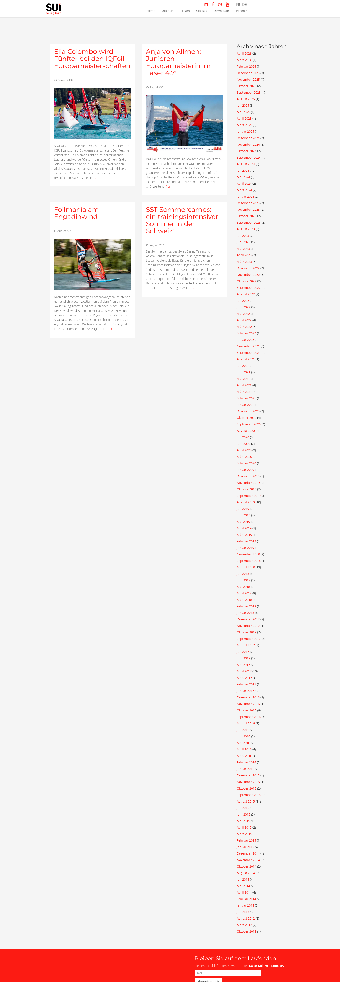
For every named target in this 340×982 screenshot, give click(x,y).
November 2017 (248, 626)
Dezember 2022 (248, 268)
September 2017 (249, 639)
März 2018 (244, 600)
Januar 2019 (245, 548)
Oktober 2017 (246, 632)
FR (238, 4)
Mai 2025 (243, 112)
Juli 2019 (243, 509)
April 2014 (244, 892)
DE (244, 4)
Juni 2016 (243, 736)
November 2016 (248, 704)
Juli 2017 (243, 652)
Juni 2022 (243, 307)
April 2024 (244, 183)
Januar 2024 (245, 196)
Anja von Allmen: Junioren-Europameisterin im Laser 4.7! (178, 62)
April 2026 (244, 53)
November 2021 (248, 346)
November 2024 (248, 144)
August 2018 (246, 567)
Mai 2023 (243, 248)
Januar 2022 (245, 340)
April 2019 (244, 528)
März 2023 (244, 261)
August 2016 (246, 723)
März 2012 (244, 925)
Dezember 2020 (248, 411)
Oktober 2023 (246, 216)
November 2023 (248, 209)
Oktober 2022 (246, 281)
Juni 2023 (243, 242)
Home (151, 11)
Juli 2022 (243, 301)
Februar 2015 (246, 840)
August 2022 (246, 294)
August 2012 (246, 918)
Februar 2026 (246, 66)
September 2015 (249, 795)
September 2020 (249, 424)
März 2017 (244, 678)
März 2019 (244, 535)
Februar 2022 (246, 333)
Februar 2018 (246, 606)
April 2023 (244, 255)
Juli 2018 (243, 574)
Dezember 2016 (248, 697)
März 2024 (244, 190)
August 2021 (246, 359)
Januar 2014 (245, 905)
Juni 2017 (243, 658)
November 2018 (248, 554)
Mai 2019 (243, 522)
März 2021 (244, 392)
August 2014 (246, 873)
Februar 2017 (246, 684)
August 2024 (246, 164)
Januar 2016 (245, 769)
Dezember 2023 (248, 203)
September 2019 (249, 496)
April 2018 (244, 593)
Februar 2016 (246, 762)
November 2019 (248, 483)
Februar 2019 (246, 541)
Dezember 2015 (248, 775)
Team (186, 11)
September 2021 (249, 353)
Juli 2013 (243, 912)
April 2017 (244, 671)
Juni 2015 (243, 814)
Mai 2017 (243, 665)
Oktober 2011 (246, 931)
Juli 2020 (243, 437)
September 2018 (249, 561)
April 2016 (244, 749)
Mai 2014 (243, 886)
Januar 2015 (245, 847)
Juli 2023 (243, 235)
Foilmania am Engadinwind (76, 213)
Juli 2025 (243, 105)
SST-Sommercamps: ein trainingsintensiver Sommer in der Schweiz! (182, 220)
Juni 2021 (243, 372)
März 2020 (244, 457)
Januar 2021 (245, 405)
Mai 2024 (243, 177)
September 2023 (249, 222)
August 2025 (246, 99)
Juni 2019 (243, 515)
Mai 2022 (243, 314)
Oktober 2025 (246, 86)
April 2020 (244, 450)
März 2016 (244, 756)
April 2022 (244, 320)
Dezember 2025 (248, 73)
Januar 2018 (245, 613)
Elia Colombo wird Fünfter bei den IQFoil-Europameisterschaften (92, 58)
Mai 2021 (243, 379)
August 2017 (246, 645)
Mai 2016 (243, 743)
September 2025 (249, 92)
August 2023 (246, 229)
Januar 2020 (245, 470)
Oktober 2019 (246, 489)
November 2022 (248, 274)
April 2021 (244, 385)
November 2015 (248, 782)
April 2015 (244, 827)
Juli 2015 (243, 808)
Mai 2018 (243, 587)
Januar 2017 (245, 691)
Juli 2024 (243, 170)
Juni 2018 (243, 580)
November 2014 (248, 860)
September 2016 (249, 717)
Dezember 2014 (248, 853)
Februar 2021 (246, 398)
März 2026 (244, 60)
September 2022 (249, 287)
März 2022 (244, 327)
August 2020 (246, 431)
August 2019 (246, 502)
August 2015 (246, 801)
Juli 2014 (243, 879)
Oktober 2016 (246, 710)
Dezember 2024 (248, 138)
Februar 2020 (246, 463)
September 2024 (249, 157)
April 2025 (244, 118)
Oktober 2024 (246, 151)
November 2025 (248, 79)
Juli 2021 (243, 366)
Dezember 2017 (248, 619)
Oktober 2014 (246, 866)
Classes (201, 11)
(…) (96, 178)
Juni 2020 (243, 444)
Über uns (168, 11)
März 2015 (244, 834)
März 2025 (244, 125)
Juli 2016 (243, 730)
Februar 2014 (246, 899)
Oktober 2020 (246, 418)
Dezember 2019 (248, 476)
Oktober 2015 (246, 788)
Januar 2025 (245, 131)
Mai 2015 (243, 821)
